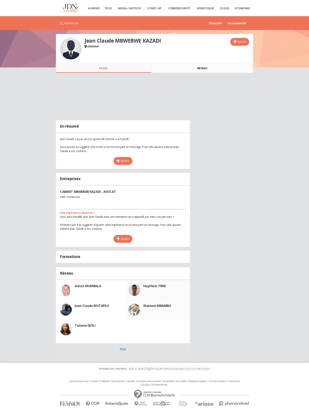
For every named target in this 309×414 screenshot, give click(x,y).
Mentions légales (198, 381)
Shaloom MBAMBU (157, 306)
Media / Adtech (129, 8)
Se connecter (237, 23)
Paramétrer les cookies (175, 381)
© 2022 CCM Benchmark (154, 384)
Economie (242, 8)
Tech (108, 8)
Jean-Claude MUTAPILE (92, 306)
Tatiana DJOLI (85, 325)
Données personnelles (149, 381)
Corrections (234, 381)
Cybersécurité (179, 8)
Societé (131, 381)
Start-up (154, 8)
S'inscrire (215, 23)
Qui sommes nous (78, 381)
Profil (103, 68)
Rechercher (71, 23)
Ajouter (241, 41)
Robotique (205, 8)
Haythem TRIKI (154, 286)
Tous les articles (217, 381)
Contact (94, 381)
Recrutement (118, 381)
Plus (123, 349)
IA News (94, 8)
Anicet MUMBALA (88, 286)
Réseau (202, 68)
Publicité (105, 381)
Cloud (224, 8)
